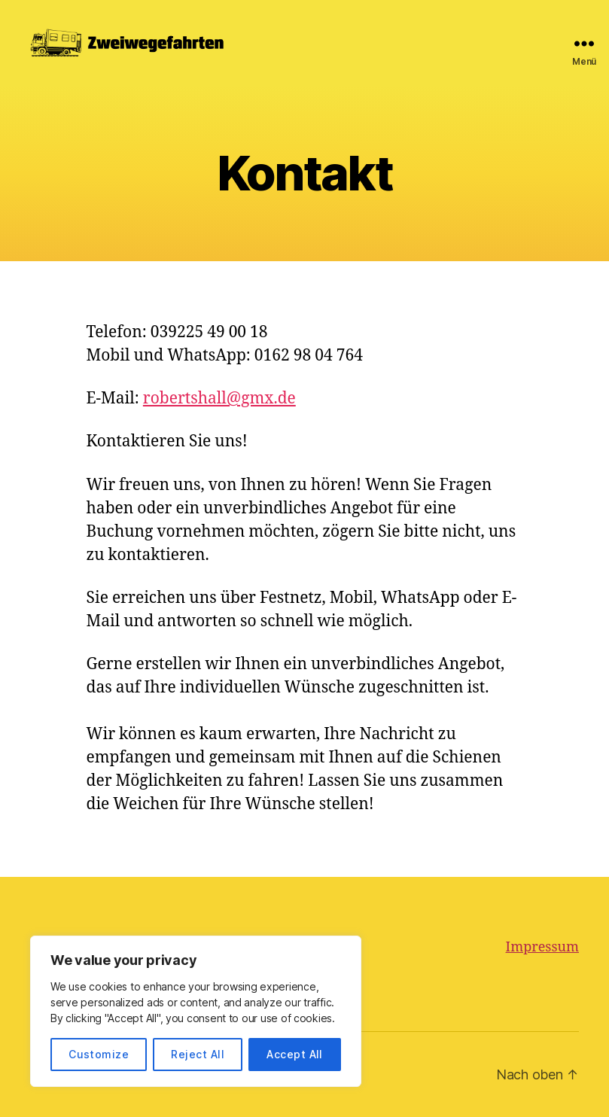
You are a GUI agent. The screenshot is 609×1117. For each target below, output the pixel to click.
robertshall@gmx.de (219, 398)
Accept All (294, 1054)
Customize (99, 1054)
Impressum (542, 947)
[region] (195, 1011)
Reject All (197, 1054)
